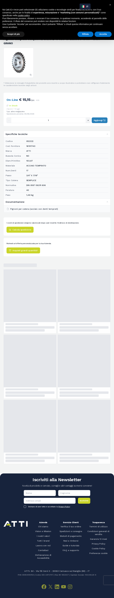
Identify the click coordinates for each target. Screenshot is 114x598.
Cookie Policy (98, 548)
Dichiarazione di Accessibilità (43, 556)
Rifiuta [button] (85, 34)
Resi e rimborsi (70, 541)
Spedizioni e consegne (71, 531)
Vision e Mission (43, 531)
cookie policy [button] (24, 15)
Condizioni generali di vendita (98, 532)
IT (85, 6)
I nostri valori (43, 536)
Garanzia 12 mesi (98, 539)
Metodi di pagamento (70, 536)
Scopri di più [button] (13, 34)
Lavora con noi (43, 545)
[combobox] (85, 6)
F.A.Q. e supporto (71, 550)
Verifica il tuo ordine (71, 526)
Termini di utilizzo (98, 526)
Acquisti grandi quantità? (23, 250)
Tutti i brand (43, 541)
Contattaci (43, 550)
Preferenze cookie (98, 553)
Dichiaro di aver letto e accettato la (49, 507)
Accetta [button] (103, 34)
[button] (110, 4)
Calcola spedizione (20, 229)
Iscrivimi (84, 500)
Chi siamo (43, 526)
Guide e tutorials (70, 545)
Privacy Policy (64, 507)
